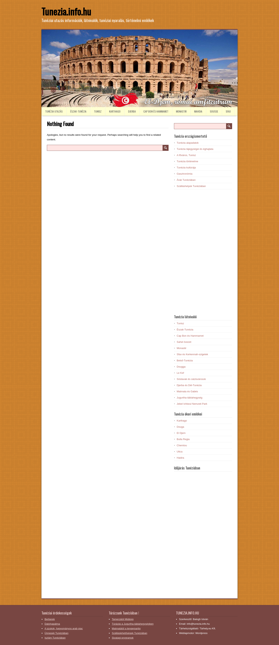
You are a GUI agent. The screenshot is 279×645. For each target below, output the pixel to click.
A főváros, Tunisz (186, 155)
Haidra (180, 457)
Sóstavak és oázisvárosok (191, 379)
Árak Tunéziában (186, 179)
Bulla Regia (183, 439)
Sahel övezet (184, 341)
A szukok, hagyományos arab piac (64, 628)
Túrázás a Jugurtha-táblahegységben (132, 623)
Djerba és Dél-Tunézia (189, 385)
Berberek (50, 619)
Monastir (181, 111)
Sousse (214, 111)
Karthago (115, 111)
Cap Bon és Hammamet (155, 111)
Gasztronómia (184, 173)
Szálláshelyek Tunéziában (191, 186)
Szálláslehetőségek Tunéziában (129, 633)
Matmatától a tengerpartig (126, 628)
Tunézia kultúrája (186, 167)
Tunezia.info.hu (66, 11)
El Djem (181, 433)
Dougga (181, 366)
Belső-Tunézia (185, 360)
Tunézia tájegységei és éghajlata (195, 149)
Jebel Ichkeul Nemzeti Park (192, 403)
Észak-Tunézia (78, 111)
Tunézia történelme (187, 161)
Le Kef (180, 372)
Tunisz (98, 111)
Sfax (228, 111)
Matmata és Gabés (187, 391)
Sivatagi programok (122, 637)
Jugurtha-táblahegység (189, 397)
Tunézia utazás (54, 111)
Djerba (132, 111)
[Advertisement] (203, 252)
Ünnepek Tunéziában (56, 633)
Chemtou (182, 445)
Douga (180, 426)
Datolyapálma (52, 623)
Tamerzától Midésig (122, 619)
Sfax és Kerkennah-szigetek (192, 354)
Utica (180, 451)
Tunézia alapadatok (188, 142)
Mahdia (198, 111)
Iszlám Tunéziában (55, 637)
